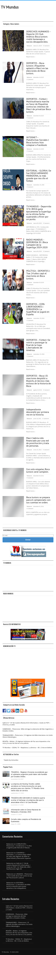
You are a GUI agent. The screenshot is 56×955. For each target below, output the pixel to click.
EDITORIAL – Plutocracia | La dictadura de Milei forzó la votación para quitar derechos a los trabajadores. (18, 885)
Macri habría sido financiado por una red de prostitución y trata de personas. (37, 442)
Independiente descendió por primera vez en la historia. (37, 412)
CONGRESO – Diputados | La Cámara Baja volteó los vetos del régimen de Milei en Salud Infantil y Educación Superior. (18, 855)
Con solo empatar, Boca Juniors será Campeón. (38, 470)
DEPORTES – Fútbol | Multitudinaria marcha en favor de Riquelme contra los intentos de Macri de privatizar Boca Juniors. (38, 105)
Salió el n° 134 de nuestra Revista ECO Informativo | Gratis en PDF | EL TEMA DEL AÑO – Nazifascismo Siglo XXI (18, 866)
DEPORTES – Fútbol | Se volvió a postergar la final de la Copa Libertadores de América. (38, 345)
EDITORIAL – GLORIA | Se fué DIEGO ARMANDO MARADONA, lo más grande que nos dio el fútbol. (38, 175)
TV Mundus (9, 7)
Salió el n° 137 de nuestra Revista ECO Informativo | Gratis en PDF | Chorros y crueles (26, 724)
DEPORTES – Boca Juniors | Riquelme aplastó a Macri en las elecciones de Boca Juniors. (37, 68)
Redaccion (29, 46)
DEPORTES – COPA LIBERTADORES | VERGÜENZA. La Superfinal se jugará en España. (37, 309)
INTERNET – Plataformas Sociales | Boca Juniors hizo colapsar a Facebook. (37, 141)
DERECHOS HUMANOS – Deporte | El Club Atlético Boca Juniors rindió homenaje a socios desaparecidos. (38, 36)
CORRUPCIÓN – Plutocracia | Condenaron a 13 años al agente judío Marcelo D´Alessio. (19, 846)
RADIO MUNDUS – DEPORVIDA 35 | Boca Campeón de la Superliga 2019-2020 (37, 243)
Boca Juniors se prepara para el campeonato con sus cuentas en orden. (38, 500)
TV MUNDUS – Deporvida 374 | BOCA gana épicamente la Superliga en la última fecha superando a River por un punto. (38, 213)
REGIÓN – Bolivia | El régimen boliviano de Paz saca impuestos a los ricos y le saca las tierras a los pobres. (26, 742)
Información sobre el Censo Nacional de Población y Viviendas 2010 (26, 811)
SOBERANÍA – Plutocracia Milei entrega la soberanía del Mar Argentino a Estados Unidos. (28, 730)
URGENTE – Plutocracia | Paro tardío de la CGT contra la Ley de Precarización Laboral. (19, 876)
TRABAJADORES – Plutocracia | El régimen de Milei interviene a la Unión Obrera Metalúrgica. (28, 736)
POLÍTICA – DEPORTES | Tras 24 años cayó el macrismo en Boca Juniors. (38, 274)
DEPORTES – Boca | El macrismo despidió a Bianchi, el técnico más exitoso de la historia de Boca (38, 381)
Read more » (30, 57)
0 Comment (46, 46)
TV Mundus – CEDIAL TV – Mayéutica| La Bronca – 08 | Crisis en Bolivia (27, 747)
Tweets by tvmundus (11, 760)
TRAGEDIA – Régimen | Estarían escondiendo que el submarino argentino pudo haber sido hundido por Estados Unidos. (29, 774)
